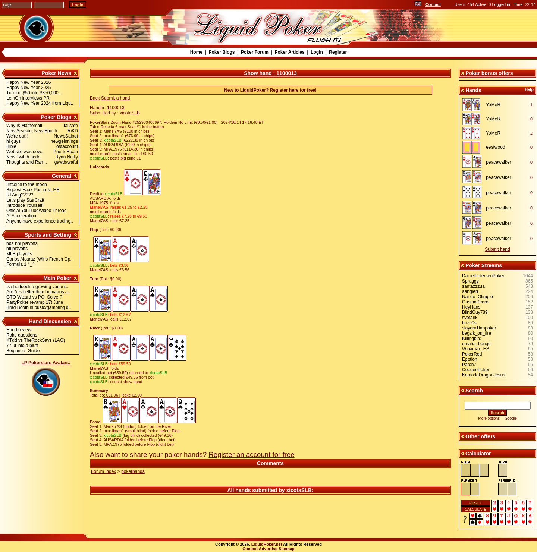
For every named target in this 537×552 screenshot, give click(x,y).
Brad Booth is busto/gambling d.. (38, 307)
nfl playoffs (17, 248)
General (61, 176)
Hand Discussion (50, 321)
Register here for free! (293, 90)
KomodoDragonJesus (483, 375)
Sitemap (287, 548)
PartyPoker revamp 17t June (34, 302)
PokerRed (472, 354)
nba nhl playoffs (22, 243)
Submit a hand (115, 98)
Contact (433, 4)
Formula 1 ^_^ (20, 264)
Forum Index (103, 471)
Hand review (18, 329)
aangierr (470, 291)
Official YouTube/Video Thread (36, 210)
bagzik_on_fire (476, 333)
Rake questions (21, 335)
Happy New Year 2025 (28, 87)
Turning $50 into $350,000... (34, 92)
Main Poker (57, 278)
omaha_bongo (476, 343)
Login (317, 52)
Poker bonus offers (489, 73)
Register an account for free (251, 454)
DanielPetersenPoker (483, 275)
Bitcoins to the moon (26, 184)
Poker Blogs (221, 52)
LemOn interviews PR (28, 98)
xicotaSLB (298, 490)
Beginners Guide (23, 350)
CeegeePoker (475, 369)
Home (196, 52)
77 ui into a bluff (22, 345)
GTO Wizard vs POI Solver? (34, 297)
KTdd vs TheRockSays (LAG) (35, 340)
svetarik (469, 317)
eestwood (495, 147)
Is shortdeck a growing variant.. (37, 286)
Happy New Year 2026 (28, 82)
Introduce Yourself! (24, 205)
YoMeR (493, 104)
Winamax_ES (475, 348)
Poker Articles (289, 52)
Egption (469, 359)
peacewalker (498, 162)
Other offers (480, 436)
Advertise (268, 548)
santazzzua (473, 286)
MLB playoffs (19, 253)
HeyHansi (471, 307)
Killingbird (471, 338)
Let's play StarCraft (25, 200)
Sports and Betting (48, 235)
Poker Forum (254, 52)
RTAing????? (19, 195)
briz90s (469, 322)
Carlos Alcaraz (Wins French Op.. (39, 259)
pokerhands (133, 471)
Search (474, 391)
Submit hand (497, 249)
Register (338, 52)
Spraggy (470, 281)
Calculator (478, 454)
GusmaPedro (475, 302)
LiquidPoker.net (266, 544)
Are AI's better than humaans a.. (38, 291)
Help (529, 89)
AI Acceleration (21, 215)
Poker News (56, 73)
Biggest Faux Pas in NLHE (32, 189)
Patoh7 (469, 364)
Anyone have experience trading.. (39, 221)
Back (95, 98)
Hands (473, 90)
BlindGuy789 (475, 312)
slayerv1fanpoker (479, 328)
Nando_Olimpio (477, 296)
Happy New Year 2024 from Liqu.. (39, 103)
